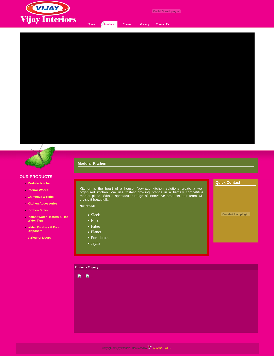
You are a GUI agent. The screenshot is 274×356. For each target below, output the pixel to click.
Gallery (144, 24)
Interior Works (38, 190)
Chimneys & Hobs (41, 196)
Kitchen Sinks (38, 210)
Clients (127, 24)
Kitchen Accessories (43, 203)
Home (91, 24)
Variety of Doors (39, 237)
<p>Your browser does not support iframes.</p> (137, 89)
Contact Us (162, 24)
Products (109, 24)
